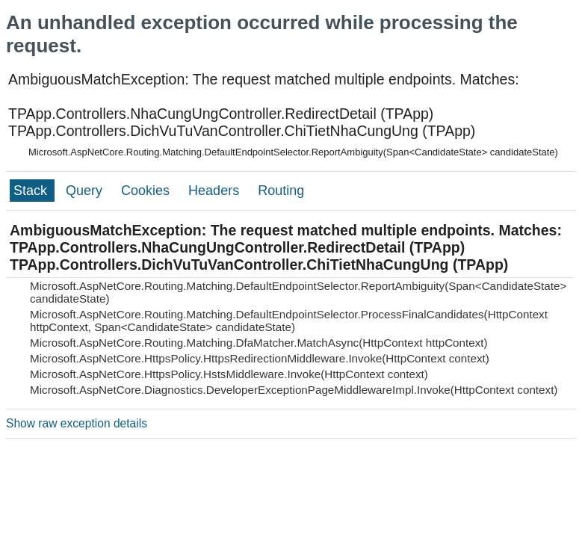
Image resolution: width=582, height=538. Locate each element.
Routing (281, 190)
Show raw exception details (76, 423)
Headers (215, 190)
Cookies (147, 190)
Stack (32, 190)
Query (86, 190)
